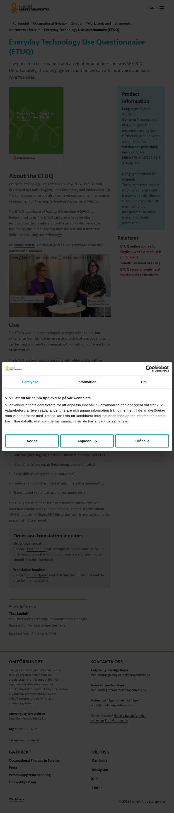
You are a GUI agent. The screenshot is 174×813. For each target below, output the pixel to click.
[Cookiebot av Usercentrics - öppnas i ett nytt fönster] (149, 368)
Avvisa (32, 441)
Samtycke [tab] (30, 382)
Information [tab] (87, 382)
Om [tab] (144, 382)
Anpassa (87, 441)
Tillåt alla (142, 441)
